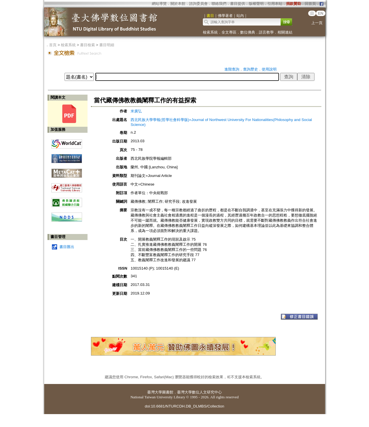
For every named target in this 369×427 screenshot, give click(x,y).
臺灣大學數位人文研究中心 (199, 392)
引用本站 (274, 3)
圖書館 (167, 392)
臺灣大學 (154, 392)
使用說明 (269, 69)
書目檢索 (87, 45)
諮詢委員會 (198, 3)
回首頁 (310, 3)
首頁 (53, 45)
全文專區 (229, 32)
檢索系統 (210, 32)
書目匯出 (66, 247)
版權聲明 (256, 3)
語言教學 (266, 32)
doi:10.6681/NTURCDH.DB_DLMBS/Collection (184, 406)
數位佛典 (247, 32)
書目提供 (237, 3)
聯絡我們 (218, 3)
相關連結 (284, 32)
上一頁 (317, 23)
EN (320, 13)
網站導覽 (159, 3)
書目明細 (106, 45)
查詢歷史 (250, 69)
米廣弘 (136, 111)
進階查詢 (231, 69)
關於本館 (177, 3)
